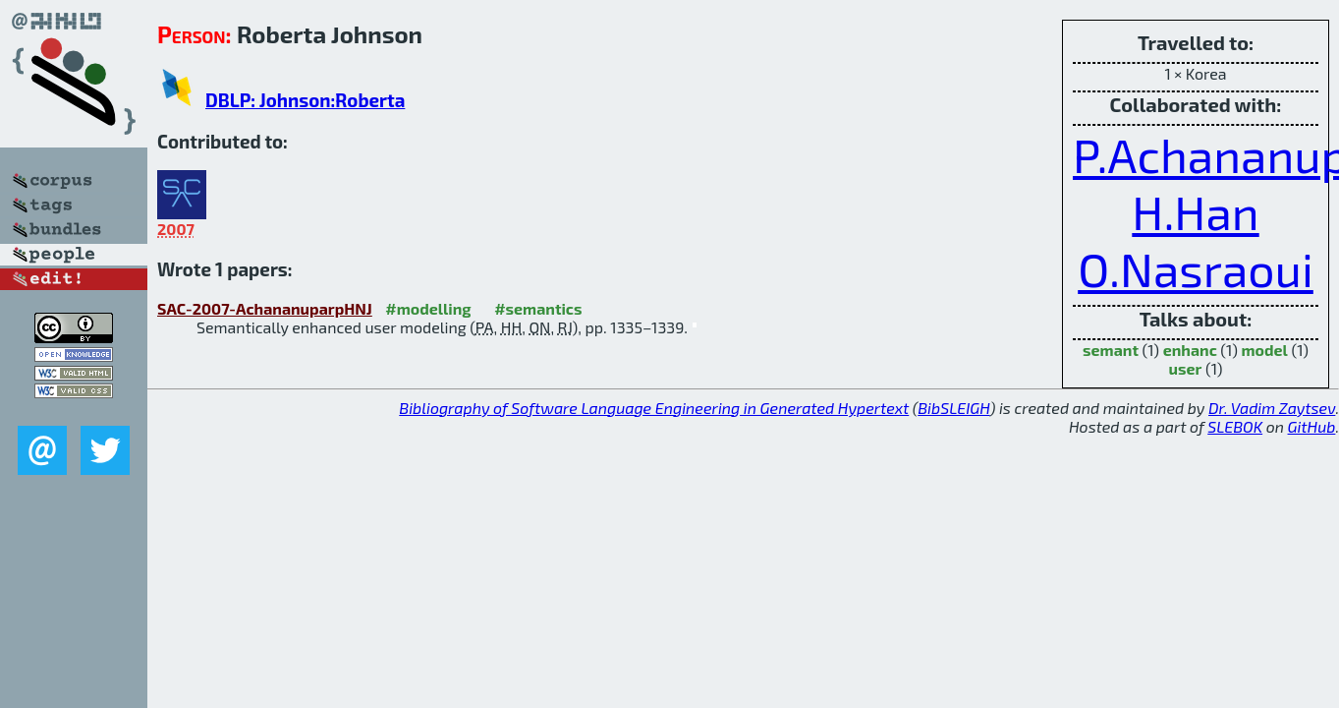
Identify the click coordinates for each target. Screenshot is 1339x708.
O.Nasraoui (1195, 268)
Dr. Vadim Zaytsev (1271, 407)
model (1264, 349)
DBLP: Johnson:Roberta (305, 99)
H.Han (1195, 211)
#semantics (538, 308)
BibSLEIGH (953, 407)
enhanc (1190, 349)
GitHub (1312, 426)
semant (1111, 349)
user (1185, 368)
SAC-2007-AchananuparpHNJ (264, 308)
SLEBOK (1234, 426)
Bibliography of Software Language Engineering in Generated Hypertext (654, 407)
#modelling (428, 308)
